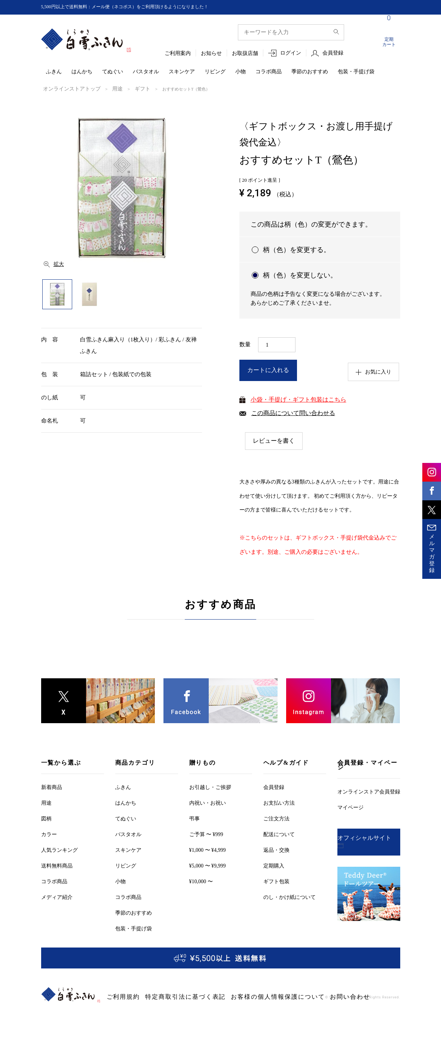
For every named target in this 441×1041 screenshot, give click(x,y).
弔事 (194, 818)
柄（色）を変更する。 (296, 249)
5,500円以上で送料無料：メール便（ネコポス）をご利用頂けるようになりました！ (138, 7)
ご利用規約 (118, 997)
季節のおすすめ (309, 72)
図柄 (46, 818)
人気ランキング (59, 850)
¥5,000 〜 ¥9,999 (207, 865)
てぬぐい (112, 72)
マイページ (350, 807)
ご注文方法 (276, 818)
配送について (279, 834)
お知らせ (211, 53)
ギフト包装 (276, 881)
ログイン (290, 53)
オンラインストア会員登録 (368, 791)
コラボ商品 (268, 72)
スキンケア (182, 72)
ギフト (126, 88)
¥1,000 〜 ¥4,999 (207, 850)
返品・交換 (276, 850)
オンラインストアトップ (65, 88)
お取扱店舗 (245, 53)
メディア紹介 (57, 897)
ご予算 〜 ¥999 (206, 834)
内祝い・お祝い (207, 802)
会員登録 (332, 53)
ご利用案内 (178, 53)
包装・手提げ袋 (356, 72)
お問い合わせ (283, 997)
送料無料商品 (57, 865)
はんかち (81, 72)
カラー (49, 834)
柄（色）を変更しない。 (300, 274)
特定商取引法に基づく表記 (163, 997)
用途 (104, 88)
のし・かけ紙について (289, 897)
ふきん (54, 72)
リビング (215, 72)
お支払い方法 (279, 802)
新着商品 (51, 787)
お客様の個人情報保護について (230, 997)
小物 (240, 72)
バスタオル (146, 72)
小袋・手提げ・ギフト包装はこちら (298, 399)
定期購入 (273, 865)
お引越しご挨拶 (210, 787)
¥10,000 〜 (201, 881)
